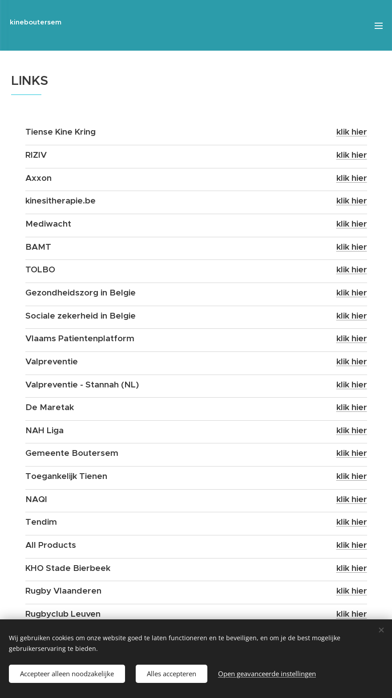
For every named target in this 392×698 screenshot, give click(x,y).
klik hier (351, 131)
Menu (379, 25)
